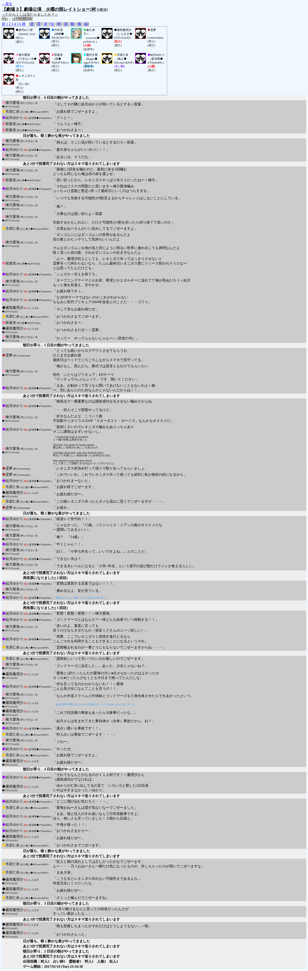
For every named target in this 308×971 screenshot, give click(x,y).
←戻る (7, 4)
